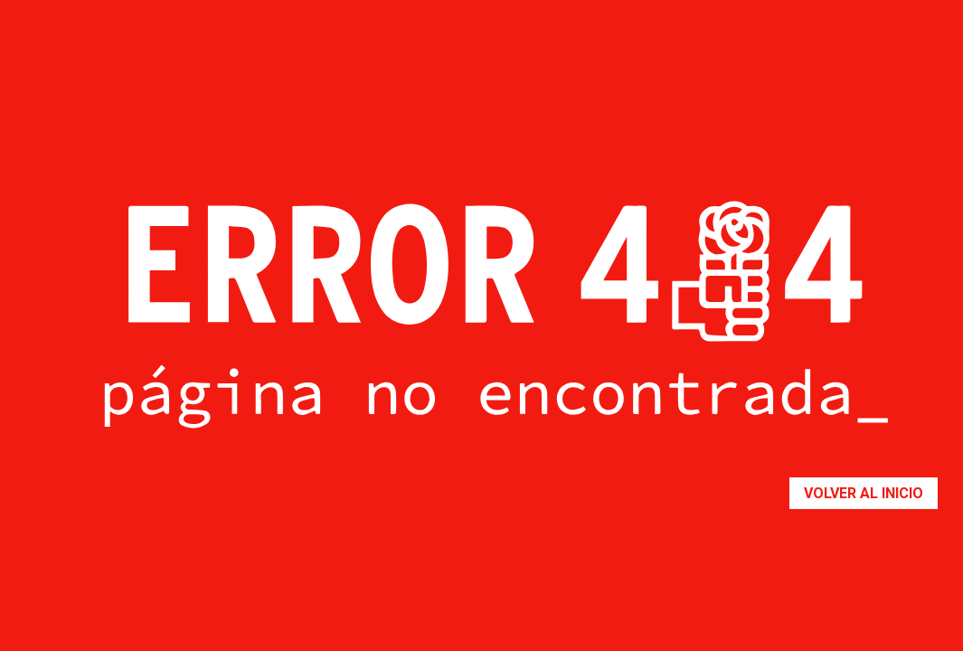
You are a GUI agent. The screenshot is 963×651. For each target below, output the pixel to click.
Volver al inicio (863, 493)
